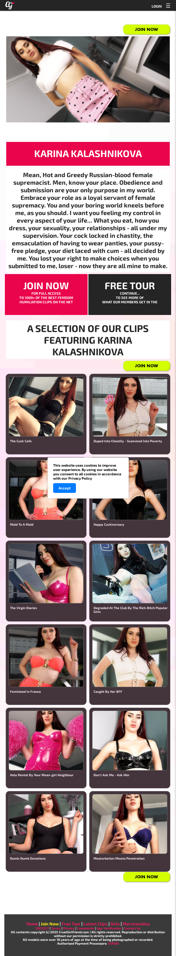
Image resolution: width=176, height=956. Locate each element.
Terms (56, 928)
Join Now (146, 29)
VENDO (113, 943)
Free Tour (71, 923)
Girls (115, 923)
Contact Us (132, 928)
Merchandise (136, 923)
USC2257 (42, 928)
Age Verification (109, 928)
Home (32, 923)
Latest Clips (95, 923)
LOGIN (157, 6)
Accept (65, 488)
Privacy (69, 928)
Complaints (85, 928)
